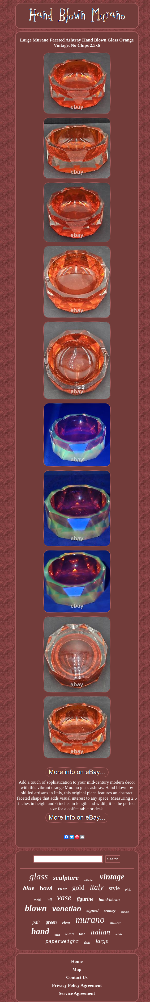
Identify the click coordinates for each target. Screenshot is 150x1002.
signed (92, 910)
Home (77, 961)
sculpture (66, 877)
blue (29, 887)
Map (76, 969)
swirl (37, 900)
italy (97, 887)
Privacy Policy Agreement (77, 985)
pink (128, 889)
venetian (66, 909)
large (102, 941)
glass (38, 876)
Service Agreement (77, 993)
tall (49, 899)
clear (66, 923)
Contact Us (77, 977)
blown (36, 908)
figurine (85, 899)
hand (40, 931)
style (114, 888)
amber (115, 922)
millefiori (89, 880)
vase (64, 897)
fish (87, 943)
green (51, 922)
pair (36, 922)
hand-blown (109, 899)
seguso (125, 911)
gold (78, 887)
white (119, 934)
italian (100, 932)
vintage (112, 876)
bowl (46, 888)
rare (62, 888)
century (109, 911)
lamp (69, 934)
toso (82, 934)
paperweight (62, 942)
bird (57, 934)
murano (90, 920)
